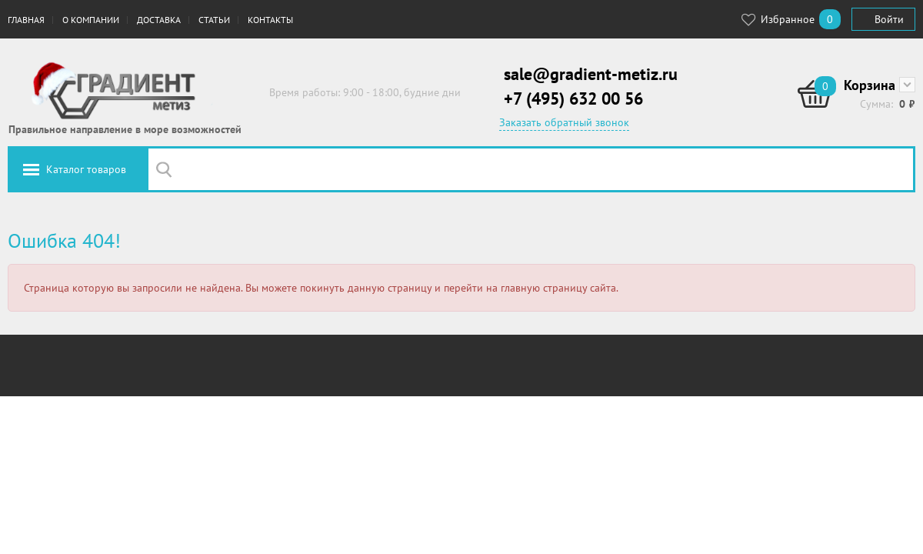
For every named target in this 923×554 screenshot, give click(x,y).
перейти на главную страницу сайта (530, 288)
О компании (90, 19)
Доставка (159, 19)
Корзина (869, 85)
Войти (889, 19)
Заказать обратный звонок (564, 122)
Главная (26, 19)
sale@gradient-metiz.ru (591, 74)
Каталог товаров (86, 169)
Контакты (270, 19)
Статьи (214, 19)
